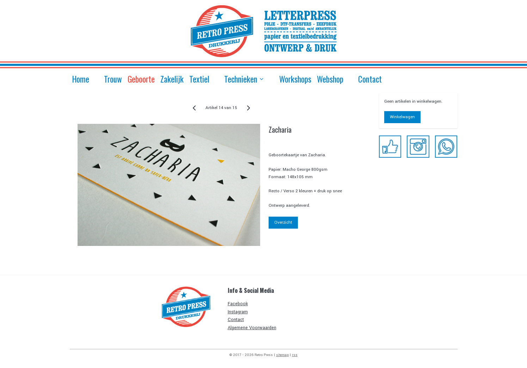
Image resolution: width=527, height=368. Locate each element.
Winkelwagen (402, 117)
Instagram (238, 312)
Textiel (199, 79)
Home (80, 79)
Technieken (244, 79)
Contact (370, 79)
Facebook (238, 304)
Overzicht (284, 222)
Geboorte (141, 79)
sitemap (282, 354)
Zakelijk (172, 79)
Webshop (330, 79)
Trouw (113, 79)
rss (295, 354)
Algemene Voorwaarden (252, 328)
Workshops (295, 79)
